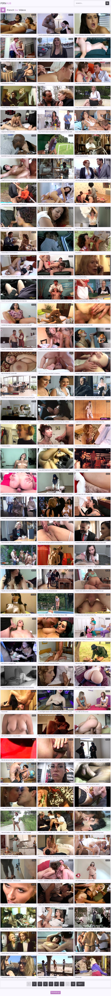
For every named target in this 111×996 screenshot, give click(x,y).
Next (80, 984)
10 (73, 984)
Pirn (5, 3)
